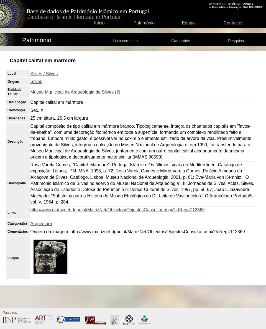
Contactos (234, 23)
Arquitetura (41, 223)
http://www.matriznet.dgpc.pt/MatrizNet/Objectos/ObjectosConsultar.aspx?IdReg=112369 (117, 209)
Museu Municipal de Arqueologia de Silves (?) (75, 92)
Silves (36, 81)
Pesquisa (236, 41)
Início (99, 23)
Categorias (180, 41)
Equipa (189, 23)
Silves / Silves (44, 73)
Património (144, 23)
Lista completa (125, 41)
